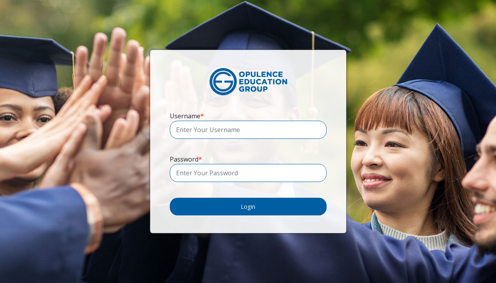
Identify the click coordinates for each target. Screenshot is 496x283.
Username (187, 116)
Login (248, 206)
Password (186, 159)
